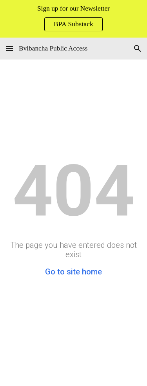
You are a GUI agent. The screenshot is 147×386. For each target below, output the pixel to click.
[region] (73, 19)
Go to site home (73, 271)
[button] (9, 48)
